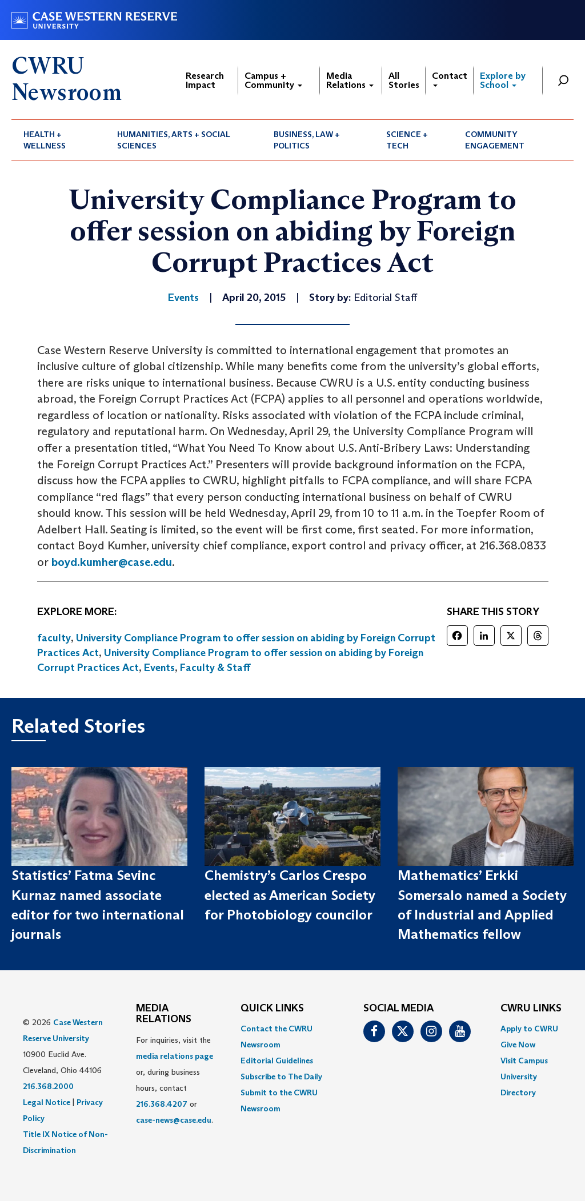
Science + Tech (407, 140)
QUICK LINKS (272, 1008)
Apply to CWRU (529, 1028)
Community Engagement (494, 140)
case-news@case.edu (173, 1120)
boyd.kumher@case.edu (111, 562)
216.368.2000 (48, 1086)
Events (159, 667)
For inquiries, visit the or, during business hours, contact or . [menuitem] (174, 1080)
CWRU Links (531, 1008)
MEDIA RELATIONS (163, 1014)
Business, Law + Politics (307, 140)
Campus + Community (273, 80)
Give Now (517, 1044)
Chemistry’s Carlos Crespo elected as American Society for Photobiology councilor (290, 895)
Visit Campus (524, 1060)
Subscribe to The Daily (281, 1076)
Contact (449, 78)
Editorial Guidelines (277, 1060)
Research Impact (205, 80)
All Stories (403, 80)
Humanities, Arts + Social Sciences (173, 140)
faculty (54, 638)
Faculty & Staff (215, 667)
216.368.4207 (161, 1104)
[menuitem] (58, 140)
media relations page (174, 1056)
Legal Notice (46, 1102)
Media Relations (350, 80)
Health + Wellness (44, 140)
